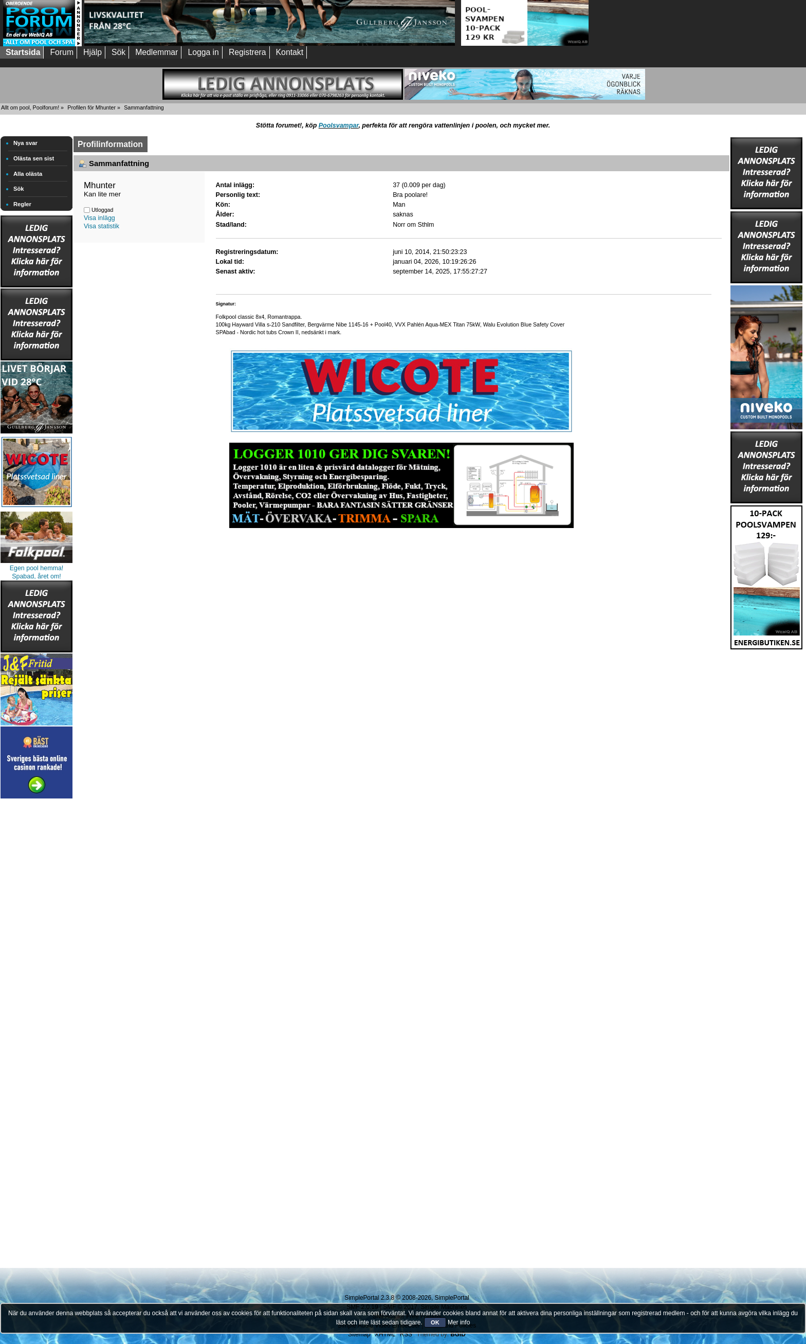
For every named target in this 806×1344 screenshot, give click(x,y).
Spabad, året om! (36, 576)
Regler (22, 204)
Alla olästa (27, 174)
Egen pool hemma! (37, 568)
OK (435, 1322)
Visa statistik (101, 226)
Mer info (459, 1322)
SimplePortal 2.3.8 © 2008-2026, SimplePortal (406, 1297)
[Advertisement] (36, 955)
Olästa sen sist (33, 158)
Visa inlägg (99, 218)
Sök (18, 189)
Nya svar (25, 143)
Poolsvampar (339, 125)
